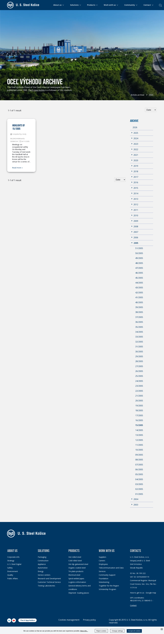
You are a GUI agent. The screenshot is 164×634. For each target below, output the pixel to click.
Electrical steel (74, 575)
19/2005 (139, 405)
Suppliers (102, 557)
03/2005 (139, 484)
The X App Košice (27, 620)
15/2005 (139, 425)
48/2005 (139, 263)
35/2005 (139, 327)
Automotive (43, 568)
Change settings (117, 631)
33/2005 (139, 336)
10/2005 (139, 449)
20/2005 (139, 400)
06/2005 (139, 469)
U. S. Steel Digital (14, 564)
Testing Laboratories (46, 585)
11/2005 (139, 444)
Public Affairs (12, 578)
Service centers (44, 575)
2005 (151, 94)
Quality (10, 575)
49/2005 (139, 258)
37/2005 (139, 317)
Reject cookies (101, 631)
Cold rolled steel (75, 560)
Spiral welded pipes (76, 578)
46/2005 (139, 272)
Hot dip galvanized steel (78, 564)
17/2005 (139, 415)
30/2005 (139, 351)
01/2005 (139, 494)
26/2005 (139, 371)
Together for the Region (109, 585)
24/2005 (139, 381)
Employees (103, 564)
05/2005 (139, 474)
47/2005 (139, 268)
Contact (133, 605)
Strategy (10, 560)
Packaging (42, 557)
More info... (84, 631)
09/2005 (139, 454)
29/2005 (139, 356)
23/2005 (139, 385)
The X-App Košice (36, 90)
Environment (12, 571)
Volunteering (104, 582)
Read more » (17, 168)
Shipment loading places (78, 593)
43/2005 (139, 287)
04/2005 (139, 479)
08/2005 (139, 459)
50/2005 (139, 253)
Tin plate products (75, 571)
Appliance (42, 564)
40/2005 (139, 302)
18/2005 (139, 410)
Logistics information (77, 582)
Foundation (103, 578)
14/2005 (139, 430)
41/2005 (139, 297)
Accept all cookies (134, 631)
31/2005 (139, 346)
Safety (10, 568)
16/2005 (139, 420)
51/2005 (139, 248)
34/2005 (139, 331)
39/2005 (139, 307)
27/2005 (139, 366)
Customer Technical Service (49, 582)
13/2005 (139, 435)
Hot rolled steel (74, 557)
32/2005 (139, 341)
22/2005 (139, 390)
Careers (102, 560)
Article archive (137, 94)
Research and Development (49, 578)
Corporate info (13, 557)
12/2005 (139, 440)
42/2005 (139, 292)
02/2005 (139, 489)
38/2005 (139, 312)
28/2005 (139, 361)
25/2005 (139, 376)
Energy (40, 571)
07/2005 (139, 464)
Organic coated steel (77, 568)
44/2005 (139, 282)
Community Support (107, 575)
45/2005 (139, 277)
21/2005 (139, 395)
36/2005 (139, 322)
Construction (43, 560)
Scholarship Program (107, 589)
